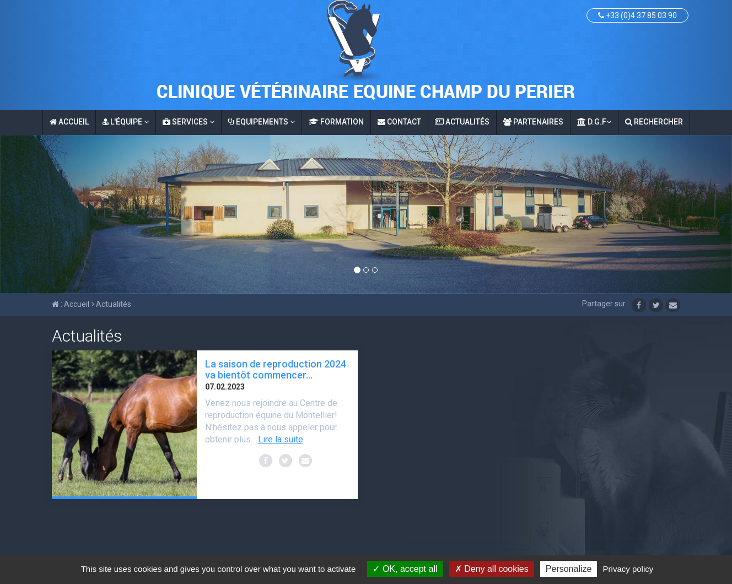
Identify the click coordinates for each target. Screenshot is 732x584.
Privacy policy (628, 569)
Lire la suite (280, 439)
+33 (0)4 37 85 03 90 (637, 15)
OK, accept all (405, 569)
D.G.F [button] (594, 121)
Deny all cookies (492, 569)
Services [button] (188, 121)
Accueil (69, 121)
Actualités (462, 121)
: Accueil (70, 304)
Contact (399, 121)
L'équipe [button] (126, 121)
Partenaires (533, 121)
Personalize (569, 569)
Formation (336, 121)
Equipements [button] (261, 121)
